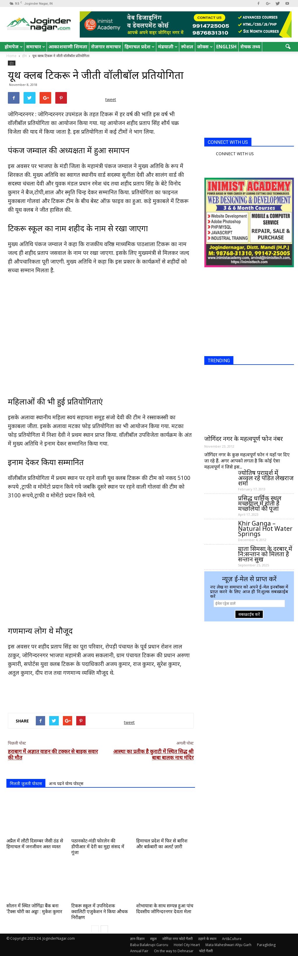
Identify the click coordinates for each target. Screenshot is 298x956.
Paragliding (266, 944)
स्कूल (153, 938)
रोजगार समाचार (106, 46)
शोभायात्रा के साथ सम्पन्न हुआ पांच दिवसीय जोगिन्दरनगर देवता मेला (164, 908)
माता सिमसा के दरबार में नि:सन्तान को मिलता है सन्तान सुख (265, 554)
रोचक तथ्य (250, 46)
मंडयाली (168, 46)
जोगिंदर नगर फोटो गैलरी (177, 938)
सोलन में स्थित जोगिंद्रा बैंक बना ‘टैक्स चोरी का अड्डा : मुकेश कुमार (34, 908)
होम (12, 63)
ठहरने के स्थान (207, 938)
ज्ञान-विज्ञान (137, 938)
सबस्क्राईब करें (249, 614)
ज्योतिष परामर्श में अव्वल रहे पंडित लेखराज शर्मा (266, 478)
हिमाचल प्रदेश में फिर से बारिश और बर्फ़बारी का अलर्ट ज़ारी (161, 843)
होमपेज (14, 46)
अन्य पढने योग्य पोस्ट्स (66, 783)
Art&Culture (232, 938)
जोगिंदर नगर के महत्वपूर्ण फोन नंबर (243, 438)
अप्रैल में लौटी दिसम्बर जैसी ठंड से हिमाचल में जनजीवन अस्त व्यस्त (34, 843)
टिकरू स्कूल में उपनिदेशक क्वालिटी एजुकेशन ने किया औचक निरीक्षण (99, 911)
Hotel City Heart (187, 944)
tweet (110, 99)
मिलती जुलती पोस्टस (26, 783)
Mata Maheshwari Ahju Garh (228, 944)
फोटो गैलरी (206, 950)
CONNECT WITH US (228, 142)
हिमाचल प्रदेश (140, 46)
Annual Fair (139, 950)
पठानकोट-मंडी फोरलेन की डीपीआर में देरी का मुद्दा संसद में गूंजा (97, 846)
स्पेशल (187, 46)
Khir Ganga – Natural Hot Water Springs (265, 528)
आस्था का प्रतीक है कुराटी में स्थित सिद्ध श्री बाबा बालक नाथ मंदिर (153, 754)
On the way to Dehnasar (174, 950)
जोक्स (205, 46)
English (226, 46)
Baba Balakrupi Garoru (149, 944)
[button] (288, 47)
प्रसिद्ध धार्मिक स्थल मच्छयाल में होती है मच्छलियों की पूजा (259, 503)
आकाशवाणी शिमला (68, 46)
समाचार (35, 46)
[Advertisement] (101, 693)
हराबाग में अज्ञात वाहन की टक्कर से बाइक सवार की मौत (53, 754)
